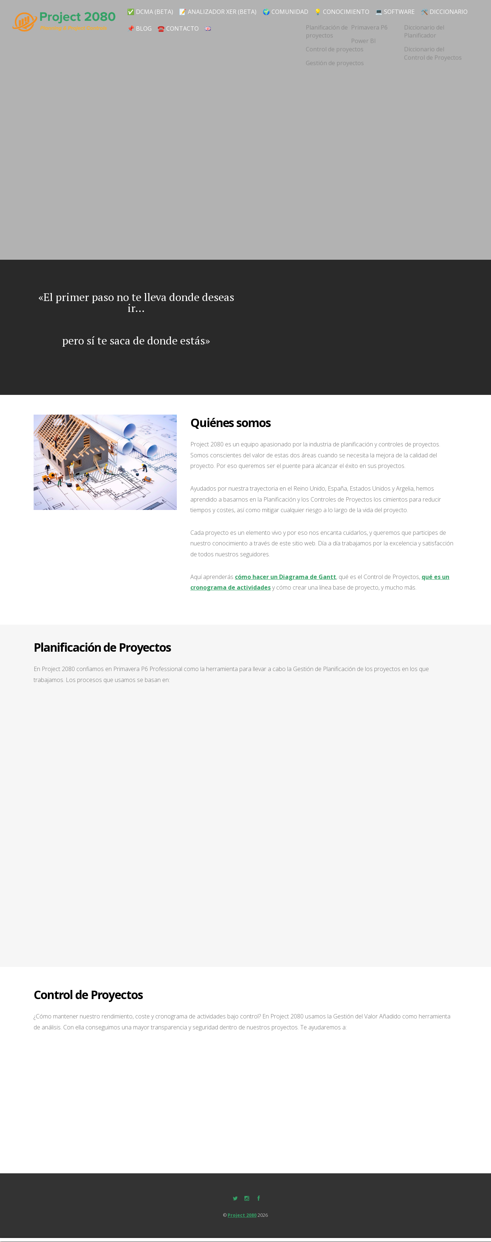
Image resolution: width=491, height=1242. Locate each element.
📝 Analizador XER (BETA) (221, 9)
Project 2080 (242, 1216)
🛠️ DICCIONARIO (151, 27)
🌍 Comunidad (291, 9)
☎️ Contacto (236, 27)
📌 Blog (194, 27)
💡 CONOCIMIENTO (348, 9)
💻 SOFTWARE (403, 9)
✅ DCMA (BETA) (151, 9)
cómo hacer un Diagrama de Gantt (285, 577)
